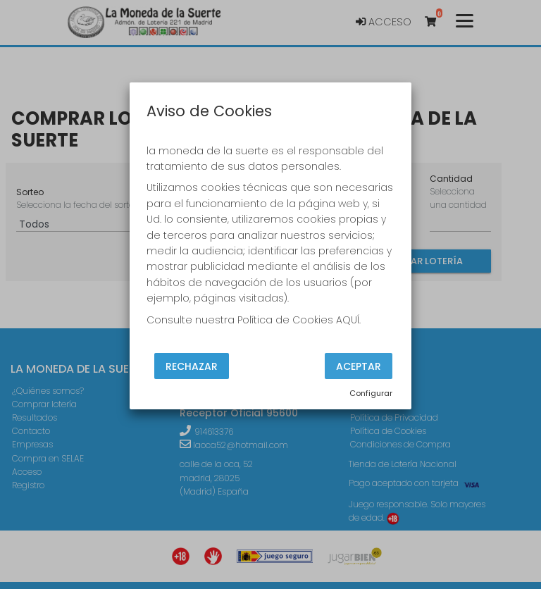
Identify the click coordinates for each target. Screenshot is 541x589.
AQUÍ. (348, 320)
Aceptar (358, 366)
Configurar (370, 393)
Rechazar (192, 366)
